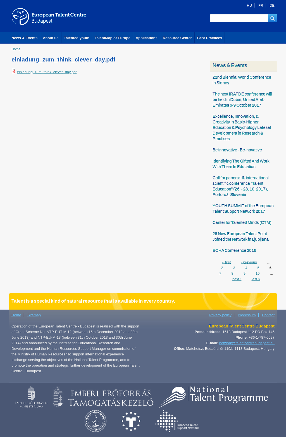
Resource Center (177, 38)
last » (256, 279)
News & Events (24, 38)
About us (50, 38)
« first (226, 262)
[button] (272, 18)
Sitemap (34, 315)
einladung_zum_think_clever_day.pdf (47, 72)
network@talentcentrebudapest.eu (247, 343)
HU (249, 5)
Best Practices (209, 38)
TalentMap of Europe (112, 38)
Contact (268, 315)
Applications (147, 38)
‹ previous (249, 262)
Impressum (247, 315)
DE (272, 5)
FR (260, 5)
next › (237, 279)
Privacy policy (220, 315)
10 (257, 273)
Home (15, 49)
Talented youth (76, 38)
